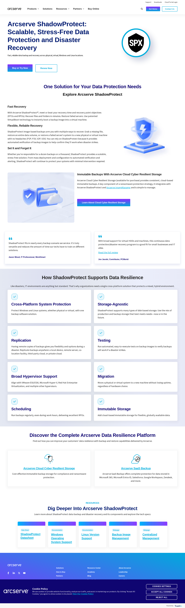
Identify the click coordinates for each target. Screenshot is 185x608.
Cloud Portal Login (171, 2)
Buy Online (93, 9)
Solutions (47, 9)
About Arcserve (125, 568)
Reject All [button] (161, 597)
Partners (78, 9)
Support (148, 2)
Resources (62, 9)
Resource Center (94, 568)
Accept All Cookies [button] (161, 592)
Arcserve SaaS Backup (136, 477)
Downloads (158, 2)
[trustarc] (178, 606)
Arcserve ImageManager (118, 187)
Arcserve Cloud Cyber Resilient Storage (49, 474)
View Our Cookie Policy (82, 594)
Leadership (123, 572)
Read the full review (108, 252)
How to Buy (60, 572)
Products (33, 9)
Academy (91, 572)
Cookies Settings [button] (161, 586)
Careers (122, 576)
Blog (89, 576)
